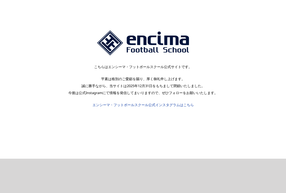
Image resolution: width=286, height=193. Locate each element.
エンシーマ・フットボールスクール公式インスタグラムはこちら (143, 104)
